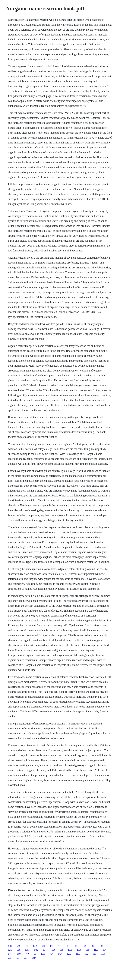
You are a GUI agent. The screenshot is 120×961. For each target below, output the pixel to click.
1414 (34, 958)
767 (17, 958)
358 (93, 946)
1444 (10, 954)
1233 (68, 946)
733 (59, 946)
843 (26, 946)
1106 (78, 954)
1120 (96, 950)
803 (76, 946)
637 (25, 958)
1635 (70, 950)
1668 (19, 954)
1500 (43, 954)
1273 (10, 950)
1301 (27, 950)
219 (18, 946)
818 (61, 950)
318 (87, 950)
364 (104, 950)
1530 (79, 950)
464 (51, 954)
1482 (36, 950)
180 (94, 954)
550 (53, 950)
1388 (102, 946)
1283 (69, 954)
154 (51, 946)
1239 (35, 946)
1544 (45, 950)
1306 (10, 946)
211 (9, 958)
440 (27, 954)
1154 (103, 954)
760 (43, 946)
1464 (60, 954)
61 (35, 954)
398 (18, 950)
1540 (85, 946)
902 (86, 954)
